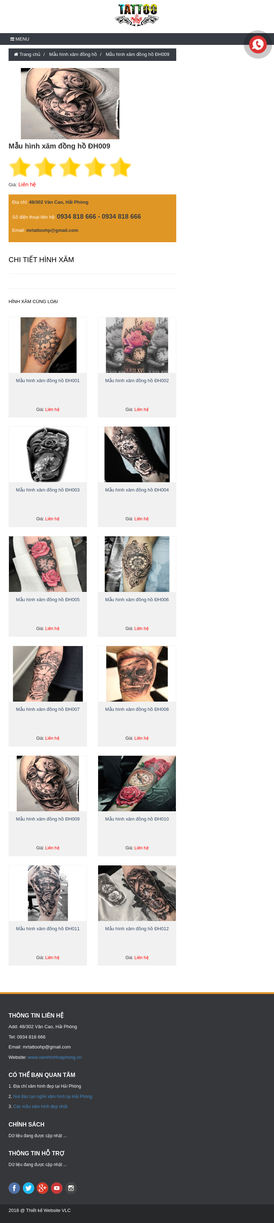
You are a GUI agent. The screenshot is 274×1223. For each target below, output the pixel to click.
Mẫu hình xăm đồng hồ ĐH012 (137, 928)
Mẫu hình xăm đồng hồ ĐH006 (137, 599)
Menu (19, 39)
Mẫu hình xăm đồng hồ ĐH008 (137, 709)
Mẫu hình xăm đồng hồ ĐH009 (137, 54)
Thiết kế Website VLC (48, 1210)
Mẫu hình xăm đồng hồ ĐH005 (48, 599)
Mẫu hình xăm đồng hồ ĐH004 (137, 490)
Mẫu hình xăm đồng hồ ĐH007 (48, 709)
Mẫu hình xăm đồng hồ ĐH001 (48, 380)
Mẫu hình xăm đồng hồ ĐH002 (137, 380)
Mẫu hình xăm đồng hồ (73, 54)
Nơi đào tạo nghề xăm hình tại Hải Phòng (52, 1096)
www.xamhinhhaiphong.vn (55, 1057)
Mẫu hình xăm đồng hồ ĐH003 (48, 490)
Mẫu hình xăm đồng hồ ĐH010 (137, 819)
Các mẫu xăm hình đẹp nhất (40, 1106)
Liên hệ (27, 184)
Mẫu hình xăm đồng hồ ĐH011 (48, 928)
